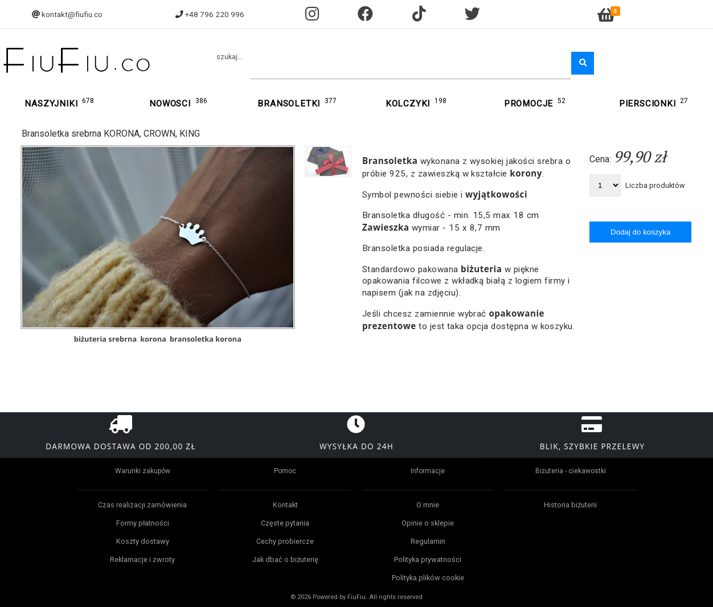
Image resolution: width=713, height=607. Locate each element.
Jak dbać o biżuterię (285, 559)
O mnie (427, 505)
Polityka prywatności (427, 559)
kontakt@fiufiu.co (72, 14)
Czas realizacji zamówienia (142, 505)
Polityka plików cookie (428, 577)
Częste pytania (285, 523)
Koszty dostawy (142, 541)
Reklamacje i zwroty (142, 559)
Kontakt (285, 505)
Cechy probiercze (285, 541)
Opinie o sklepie (427, 523)
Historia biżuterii (570, 505)
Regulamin (428, 541)
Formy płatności (142, 523)
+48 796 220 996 (214, 14)
